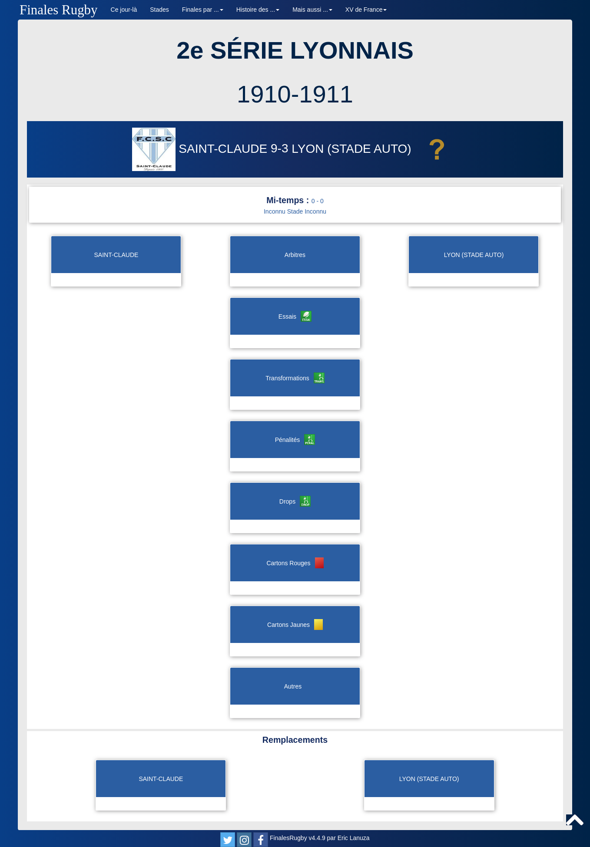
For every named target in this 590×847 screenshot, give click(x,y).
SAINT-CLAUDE (201, 148)
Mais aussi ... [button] (312, 9)
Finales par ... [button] (202, 9)
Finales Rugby (59, 9)
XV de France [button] (366, 9)
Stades (159, 9)
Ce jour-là (124, 9)
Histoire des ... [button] (257, 9)
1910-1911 (295, 94)
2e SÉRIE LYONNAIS (295, 50)
